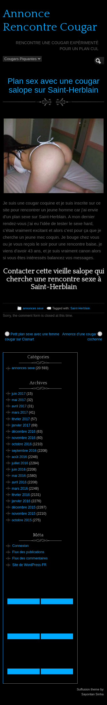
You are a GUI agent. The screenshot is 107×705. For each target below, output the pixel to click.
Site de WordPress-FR (29, 565)
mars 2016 (20, 489)
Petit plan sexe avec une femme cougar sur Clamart (32, 336)
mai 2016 (19, 476)
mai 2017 (19, 400)
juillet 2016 (20, 463)
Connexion (20, 546)
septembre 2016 (24, 451)
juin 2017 (19, 394)
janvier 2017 (21, 425)
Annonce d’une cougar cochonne (82, 336)
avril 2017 (19, 406)
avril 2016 (19, 482)
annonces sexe (33, 308)
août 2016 (19, 457)
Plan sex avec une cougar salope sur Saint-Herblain (53, 85)
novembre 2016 (23, 438)
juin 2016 (19, 469)
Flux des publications (28, 552)
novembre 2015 (23, 514)
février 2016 (21, 495)
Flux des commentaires (30, 558)
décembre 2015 (23, 507)
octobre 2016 (22, 444)
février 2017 (21, 419)
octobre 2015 (22, 520)
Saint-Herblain (80, 308)
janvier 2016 (21, 501)
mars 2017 (20, 412)
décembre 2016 (23, 432)
